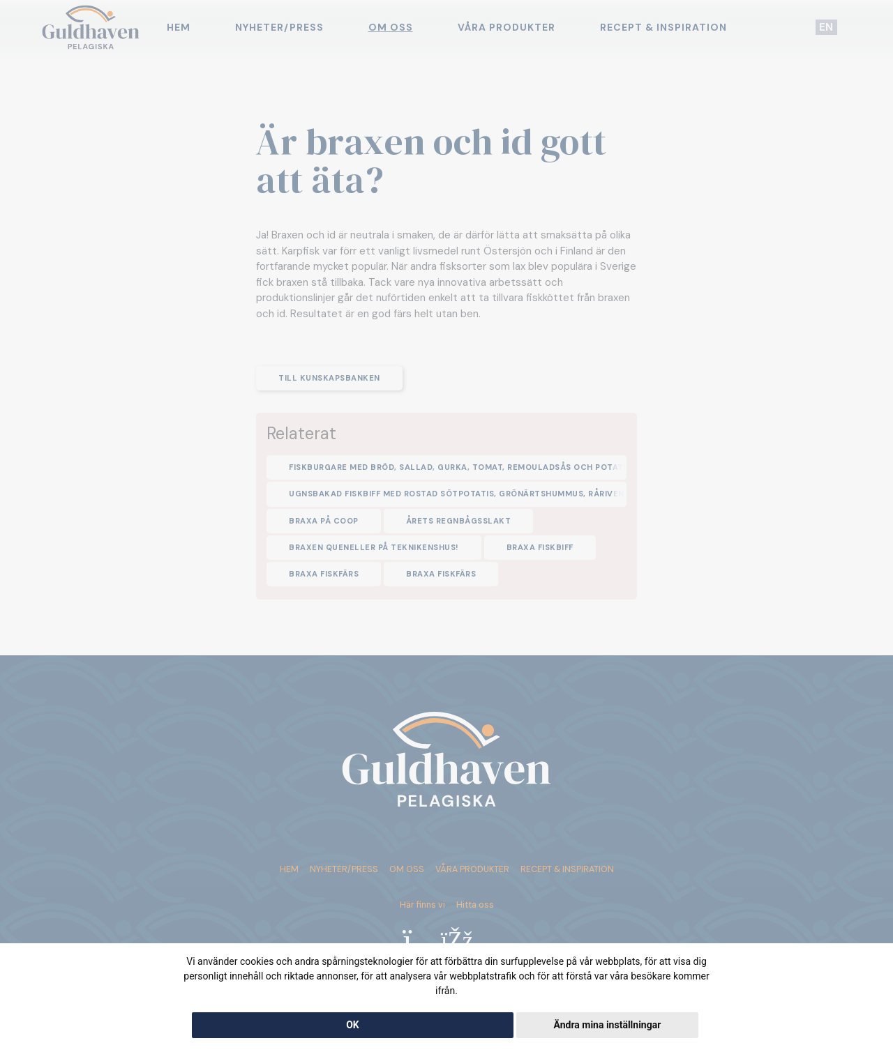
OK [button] (352, 1024)
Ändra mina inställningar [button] (607, 1024)
